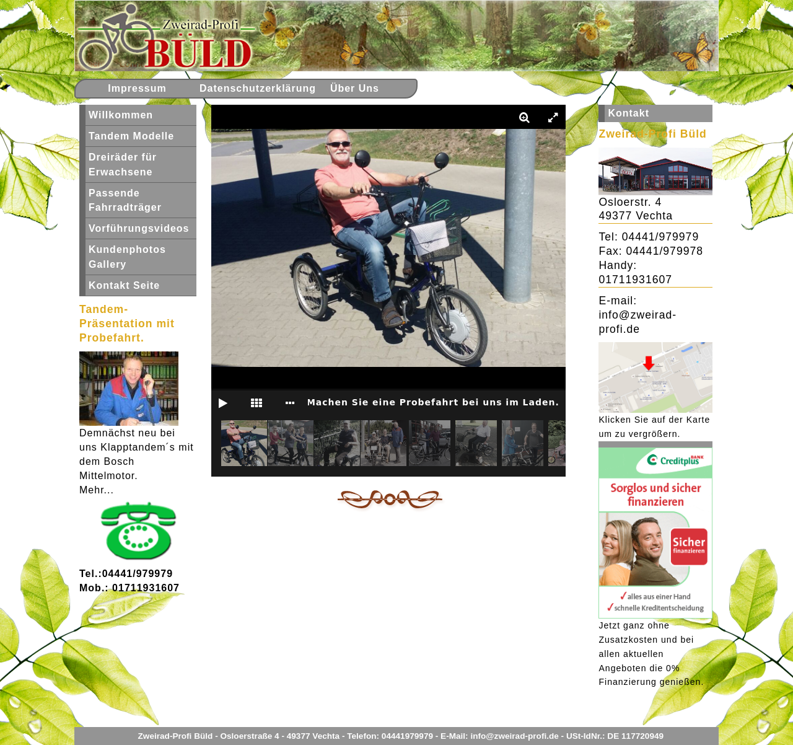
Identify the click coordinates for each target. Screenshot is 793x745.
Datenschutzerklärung (249, 88)
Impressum (137, 88)
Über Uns (354, 88)
